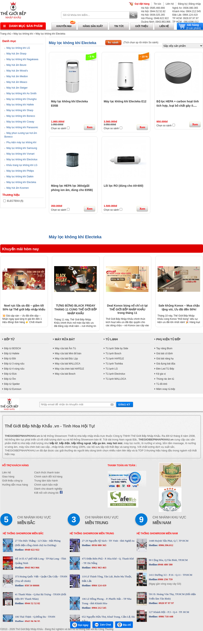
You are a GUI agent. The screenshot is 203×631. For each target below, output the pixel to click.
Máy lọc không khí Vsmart (20, 153)
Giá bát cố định (164, 353)
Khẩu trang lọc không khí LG (22, 165)
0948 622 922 (31, 549)
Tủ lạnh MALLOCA (116, 378)
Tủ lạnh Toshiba (114, 363)
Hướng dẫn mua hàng (15, 484)
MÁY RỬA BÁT (65, 339)
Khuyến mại (63, 26)
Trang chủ (5, 33)
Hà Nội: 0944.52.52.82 (153, 11)
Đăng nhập (195, 3)
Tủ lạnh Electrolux (115, 373)
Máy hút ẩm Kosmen (17, 187)
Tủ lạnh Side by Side (117, 348)
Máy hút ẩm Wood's (17, 70)
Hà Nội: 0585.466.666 (153, 8)
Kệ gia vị (161, 373)
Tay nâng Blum (164, 348)
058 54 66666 (31, 585)
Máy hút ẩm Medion (17, 76)
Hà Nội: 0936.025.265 (153, 14)
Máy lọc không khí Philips (20, 170)
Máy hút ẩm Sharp (16, 53)
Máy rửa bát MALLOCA (67, 363)
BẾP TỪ (9, 339)
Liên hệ (170, 3)
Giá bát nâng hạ (165, 358)
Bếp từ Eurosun (12, 389)
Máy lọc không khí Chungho (21, 99)
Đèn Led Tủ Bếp (165, 368)
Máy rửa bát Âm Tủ (65, 348)
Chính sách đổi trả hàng (48, 476)
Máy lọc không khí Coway (20, 121)
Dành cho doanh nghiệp (48, 488)
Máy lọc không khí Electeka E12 (125, 101)
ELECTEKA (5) (13, 200)
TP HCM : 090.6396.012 (185, 21)
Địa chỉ (124, 624)
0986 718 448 (165, 616)
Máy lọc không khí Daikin (20, 176)
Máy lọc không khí (23, 33)
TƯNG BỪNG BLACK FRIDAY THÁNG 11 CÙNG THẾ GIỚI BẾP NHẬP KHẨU (75, 309)
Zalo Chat (103, 624)
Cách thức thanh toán (47, 472)
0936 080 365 (98, 545)
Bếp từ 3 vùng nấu (14, 363)
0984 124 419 (98, 585)
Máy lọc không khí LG (18, 48)
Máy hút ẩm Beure (16, 65)
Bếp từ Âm (10, 378)
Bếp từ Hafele (11, 353)
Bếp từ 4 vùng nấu (14, 368)
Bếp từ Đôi (10, 358)
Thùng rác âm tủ (165, 378)
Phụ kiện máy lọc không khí (21, 142)
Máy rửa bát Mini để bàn (68, 353)
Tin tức (157, 3)
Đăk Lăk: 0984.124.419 (185, 14)
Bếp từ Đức (10, 373)
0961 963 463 (98, 567)
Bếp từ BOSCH (12, 348)
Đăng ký (182, 3)
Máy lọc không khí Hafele (20, 104)
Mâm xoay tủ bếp (165, 389)
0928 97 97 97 (166, 603)
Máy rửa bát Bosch (65, 373)
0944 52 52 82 (32, 603)
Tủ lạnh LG (112, 368)
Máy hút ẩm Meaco (16, 82)
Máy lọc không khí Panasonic (22, 127)
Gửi (124, 404)
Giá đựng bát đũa (165, 363)
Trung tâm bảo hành (46, 480)
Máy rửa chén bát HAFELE (69, 368)
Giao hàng (8, 476)
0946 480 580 (165, 564)
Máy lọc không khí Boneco (20, 116)
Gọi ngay (80, 624)
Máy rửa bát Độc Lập (66, 358)
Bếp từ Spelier (12, 384)
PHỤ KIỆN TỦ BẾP (168, 339)
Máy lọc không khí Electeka (50, 33)
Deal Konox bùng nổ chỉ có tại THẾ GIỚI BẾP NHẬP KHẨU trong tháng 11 (127, 309)
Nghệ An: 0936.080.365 (185, 8)
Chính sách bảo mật (46, 484)
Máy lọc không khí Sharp (19, 110)
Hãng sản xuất (93, 26)
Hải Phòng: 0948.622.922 (155, 18)
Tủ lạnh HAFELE (115, 358)
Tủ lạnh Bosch (113, 353)
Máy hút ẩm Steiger (17, 87)
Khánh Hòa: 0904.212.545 (186, 11)
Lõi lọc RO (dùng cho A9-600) (123, 185)
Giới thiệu (141, 26)
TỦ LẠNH (112, 339)
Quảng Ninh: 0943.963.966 (155, 21)
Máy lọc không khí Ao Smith (21, 93)
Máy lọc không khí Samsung (21, 148)
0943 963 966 (31, 567)
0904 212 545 (98, 607)
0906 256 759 (165, 579)
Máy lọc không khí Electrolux (22, 159)
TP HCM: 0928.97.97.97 (185, 18)
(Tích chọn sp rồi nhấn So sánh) (141, 42)
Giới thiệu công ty (12, 480)
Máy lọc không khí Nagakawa (22, 59)
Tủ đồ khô (161, 384)
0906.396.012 (165, 545)
